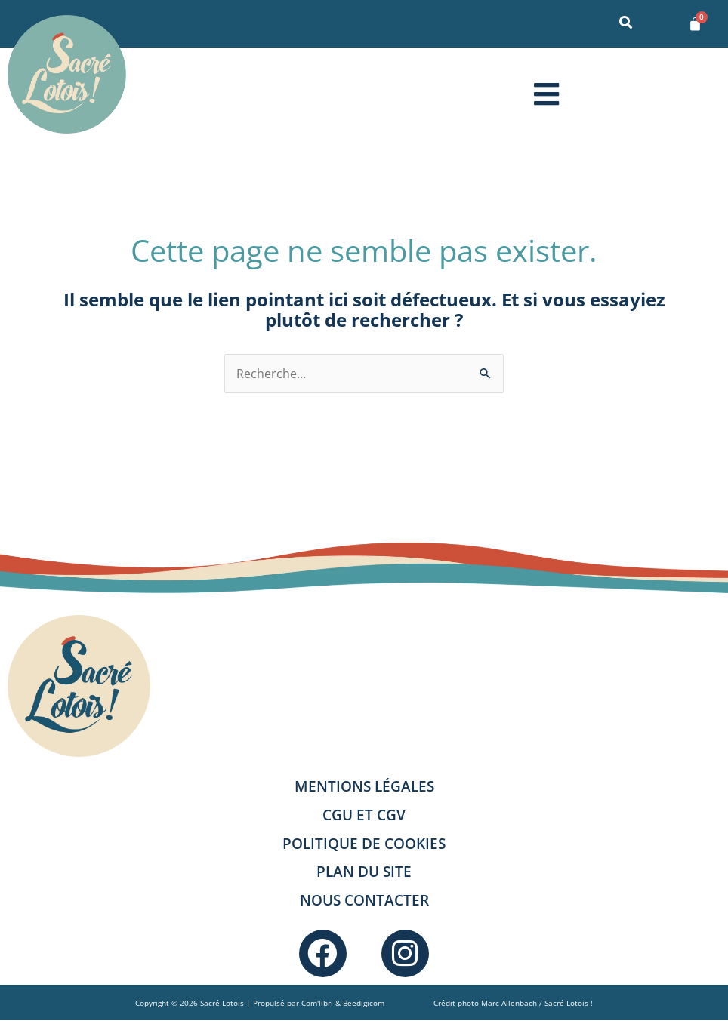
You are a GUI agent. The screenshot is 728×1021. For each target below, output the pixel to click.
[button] (546, 94)
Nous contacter (364, 900)
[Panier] (695, 24)
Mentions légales (364, 786)
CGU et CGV (364, 814)
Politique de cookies (364, 843)
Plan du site (364, 871)
